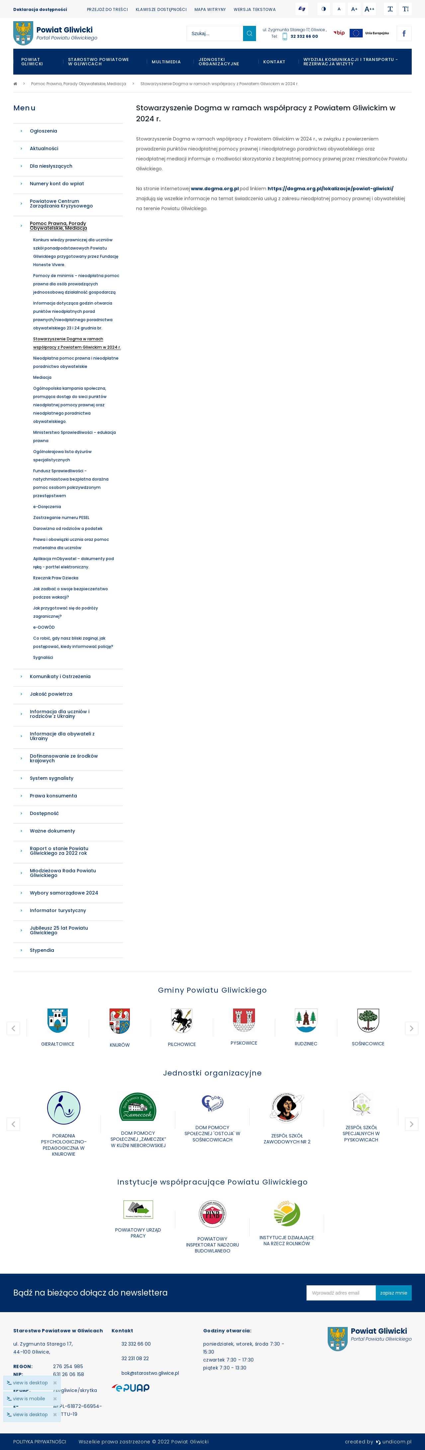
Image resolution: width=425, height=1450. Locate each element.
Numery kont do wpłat (57, 183)
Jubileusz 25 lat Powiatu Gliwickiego (59, 930)
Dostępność (44, 813)
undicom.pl (394, 1441)
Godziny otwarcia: (227, 1330)
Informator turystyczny (58, 910)
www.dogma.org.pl (215, 188)
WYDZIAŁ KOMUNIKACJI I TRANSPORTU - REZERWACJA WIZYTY (350, 61)
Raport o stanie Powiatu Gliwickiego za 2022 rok (59, 850)
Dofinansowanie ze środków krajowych (64, 758)
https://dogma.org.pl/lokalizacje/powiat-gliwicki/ (330, 188)
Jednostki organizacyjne (219, 61)
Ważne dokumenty (52, 831)
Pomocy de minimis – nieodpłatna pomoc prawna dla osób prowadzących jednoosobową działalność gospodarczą (76, 284)
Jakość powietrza (51, 694)
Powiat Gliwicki (32, 61)
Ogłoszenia (43, 131)
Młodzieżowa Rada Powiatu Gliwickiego (63, 873)
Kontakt (274, 62)
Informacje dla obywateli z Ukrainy (62, 736)
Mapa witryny (210, 9)
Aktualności (44, 148)
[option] (58, 1028)
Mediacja (42, 377)
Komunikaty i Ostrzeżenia (60, 676)
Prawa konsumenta (53, 795)
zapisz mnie (393, 1293)
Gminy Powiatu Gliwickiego (212, 990)
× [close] (55, 1414)
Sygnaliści (43, 657)
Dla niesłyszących (51, 166)
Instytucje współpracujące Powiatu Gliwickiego (212, 1182)
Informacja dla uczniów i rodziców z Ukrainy (59, 714)
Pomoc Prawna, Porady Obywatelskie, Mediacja (58, 225)
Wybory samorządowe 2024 (64, 893)
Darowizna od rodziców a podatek (67, 528)
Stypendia (42, 950)
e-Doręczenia (47, 506)
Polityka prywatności (39, 1441)
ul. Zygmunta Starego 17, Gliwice (294, 29)
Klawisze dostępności (161, 9)
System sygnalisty (51, 778)
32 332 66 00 (304, 36)
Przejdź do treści (107, 9)
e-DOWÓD (44, 627)
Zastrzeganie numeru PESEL (61, 517)
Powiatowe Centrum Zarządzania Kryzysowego (61, 203)
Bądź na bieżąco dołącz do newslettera (90, 1292)
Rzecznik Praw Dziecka (55, 578)
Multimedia (166, 62)
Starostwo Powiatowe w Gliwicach (98, 61)
